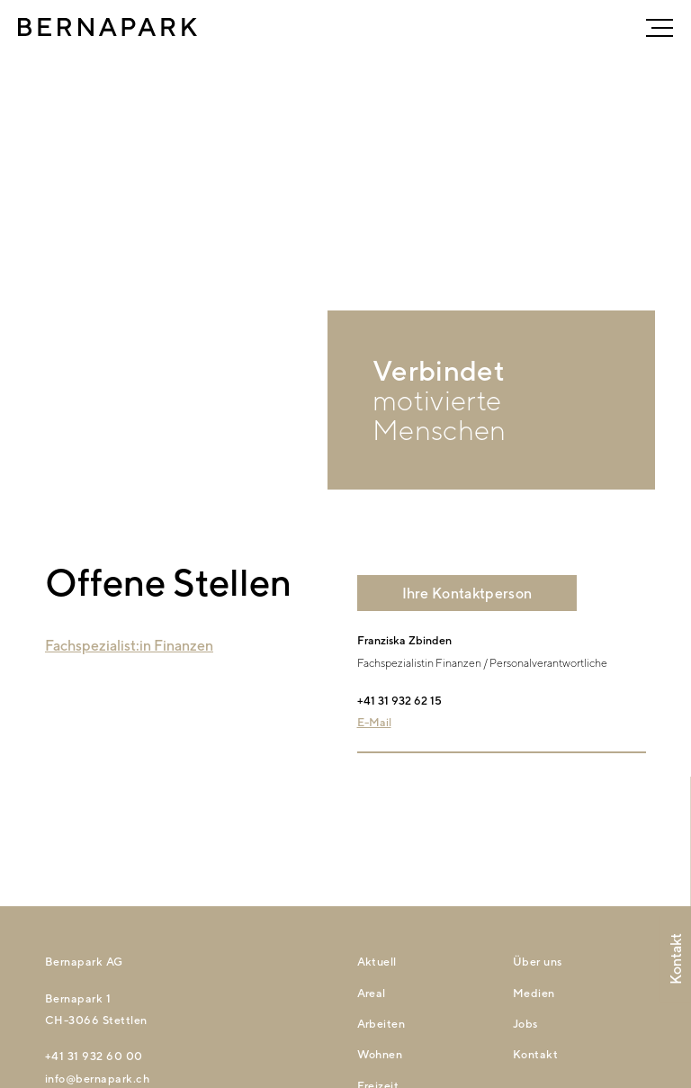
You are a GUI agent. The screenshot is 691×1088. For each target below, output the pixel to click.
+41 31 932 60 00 (94, 1056)
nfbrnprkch (97, 1078)
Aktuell (377, 961)
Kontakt (535, 1054)
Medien (534, 993)
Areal (371, 993)
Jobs (525, 1023)
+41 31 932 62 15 (399, 700)
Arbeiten (381, 1023)
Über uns (537, 961)
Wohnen (380, 1054)
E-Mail (374, 722)
